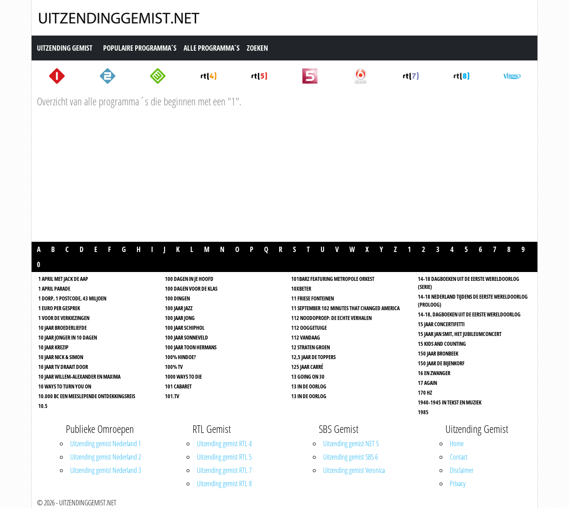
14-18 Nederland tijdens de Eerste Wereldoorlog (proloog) (473, 300)
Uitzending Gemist (64, 48)
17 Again (427, 383)
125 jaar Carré (307, 367)
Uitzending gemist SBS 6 (350, 457)
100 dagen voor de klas (191, 288)
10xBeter (301, 288)
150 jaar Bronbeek (438, 353)
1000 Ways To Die (183, 376)
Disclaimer (461, 470)
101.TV (172, 396)
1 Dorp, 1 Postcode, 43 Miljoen (72, 298)
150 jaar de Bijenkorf (441, 363)
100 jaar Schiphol (184, 328)
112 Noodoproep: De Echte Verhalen (331, 318)
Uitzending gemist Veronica (354, 470)
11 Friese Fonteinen (312, 298)
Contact (459, 457)
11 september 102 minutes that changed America (345, 308)
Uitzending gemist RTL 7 (224, 470)
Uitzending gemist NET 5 (351, 443)
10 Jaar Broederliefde (62, 328)
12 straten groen (310, 347)
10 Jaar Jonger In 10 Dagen (67, 337)
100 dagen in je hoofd (189, 279)
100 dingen (177, 298)
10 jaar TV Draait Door (63, 367)
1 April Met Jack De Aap (63, 279)
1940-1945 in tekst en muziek (449, 402)
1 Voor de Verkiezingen (63, 318)
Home (457, 443)
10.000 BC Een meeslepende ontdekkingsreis (86, 396)
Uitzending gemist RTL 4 (224, 443)
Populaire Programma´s (139, 48)
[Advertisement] (284, 177)
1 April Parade (54, 288)
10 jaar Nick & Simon (60, 357)
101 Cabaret (178, 386)
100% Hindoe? (180, 357)
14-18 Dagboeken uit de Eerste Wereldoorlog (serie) (468, 283)
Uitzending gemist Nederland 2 (105, 457)
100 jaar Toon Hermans (190, 347)
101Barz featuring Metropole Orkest (332, 279)
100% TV (174, 367)
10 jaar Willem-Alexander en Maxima (79, 376)
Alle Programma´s (212, 48)
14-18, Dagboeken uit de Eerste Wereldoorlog (469, 314)
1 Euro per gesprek (59, 308)
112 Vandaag (305, 337)
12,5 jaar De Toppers (313, 357)
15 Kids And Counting (442, 344)
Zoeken (257, 48)
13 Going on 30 (308, 376)
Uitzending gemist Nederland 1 (105, 443)
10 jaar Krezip (53, 347)
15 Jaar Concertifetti (441, 324)
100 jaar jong (180, 318)
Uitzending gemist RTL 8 (224, 483)
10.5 (43, 406)
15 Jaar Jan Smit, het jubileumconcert (459, 334)
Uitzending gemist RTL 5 (224, 457)
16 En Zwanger (434, 373)
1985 (423, 412)
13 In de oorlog (308, 386)
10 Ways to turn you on (64, 386)
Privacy (457, 483)
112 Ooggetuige (309, 328)
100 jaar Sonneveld (186, 337)
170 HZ (425, 392)
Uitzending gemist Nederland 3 (105, 470)
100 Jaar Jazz (178, 308)
